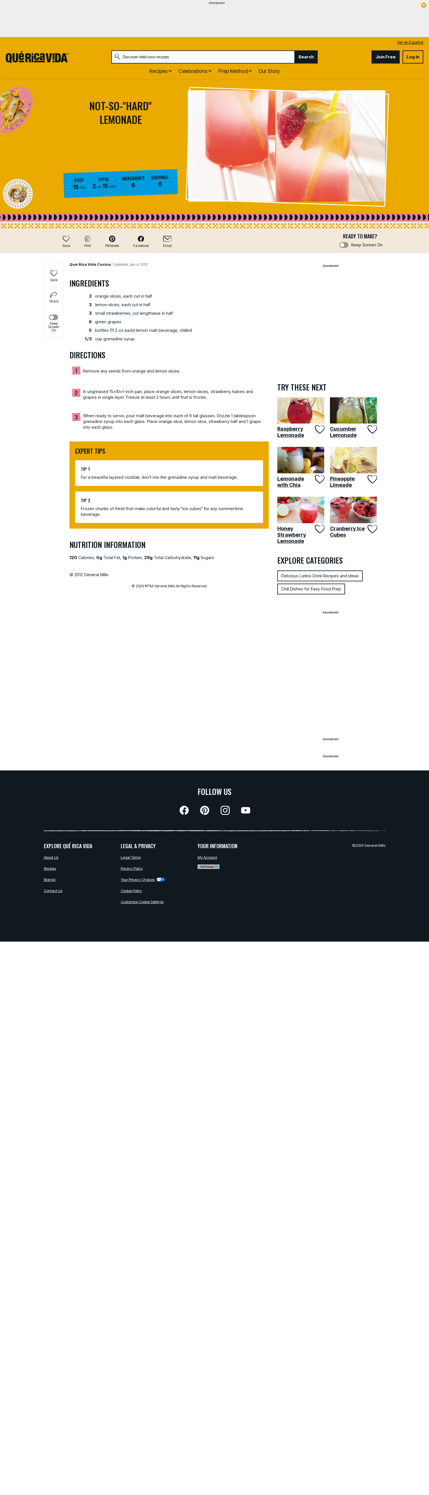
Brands (50, 879)
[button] (112, 241)
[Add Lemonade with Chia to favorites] (319, 479)
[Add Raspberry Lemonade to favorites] (319, 429)
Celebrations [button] (193, 71)
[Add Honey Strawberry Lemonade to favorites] (319, 529)
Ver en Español (410, 42)
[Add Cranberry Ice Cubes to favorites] (371, 529)
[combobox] (203, 57)
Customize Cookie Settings (142, 901)
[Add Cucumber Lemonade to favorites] (371, 429)
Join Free (385, 57)
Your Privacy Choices (143, 879)
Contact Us (53, 890)
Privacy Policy (132, 868)
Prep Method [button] (233, 71)
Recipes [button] (158, 71)
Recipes (50, 868)
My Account (207, 857)
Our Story (269, 71)
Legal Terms (131, 857)
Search (306, 57)
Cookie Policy (131, 890)
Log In (413, 57)
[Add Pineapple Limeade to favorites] (371, 479)
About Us (51, 857)
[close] (423, 6)
